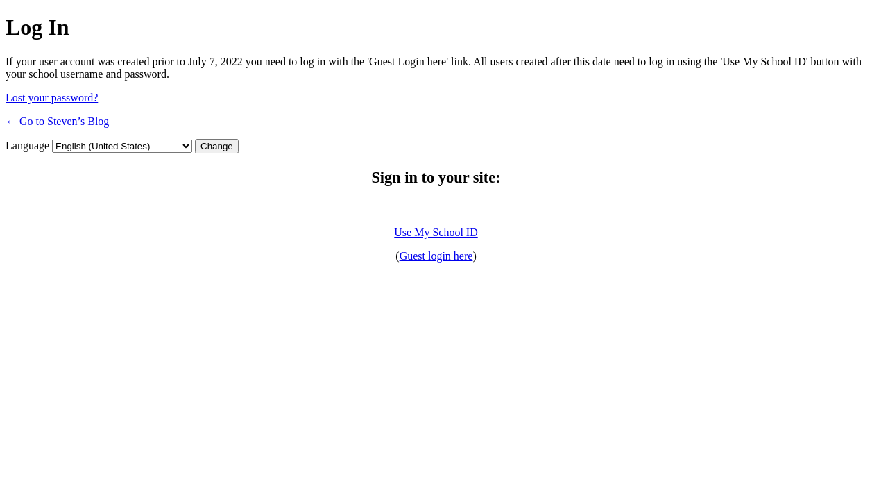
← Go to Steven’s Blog (57, 121)
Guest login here (436, 256)
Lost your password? (52, 97)
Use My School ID (435, 232)
